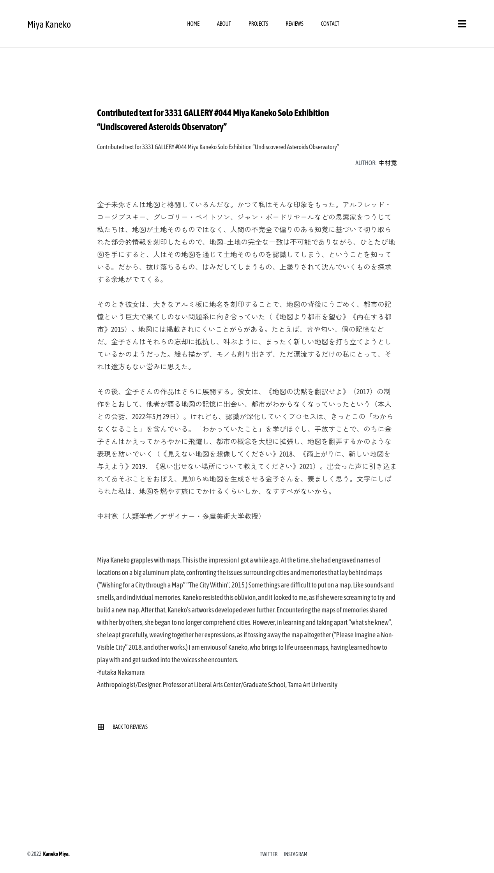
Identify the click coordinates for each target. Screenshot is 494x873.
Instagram (295, 854)
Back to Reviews (122, 727)
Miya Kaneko (49, 24)
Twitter (268, 854)
